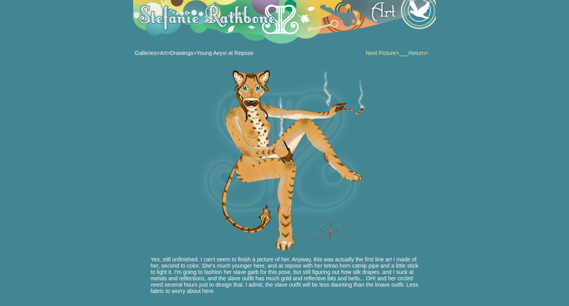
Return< (418, 53)
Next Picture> (382, 53)
